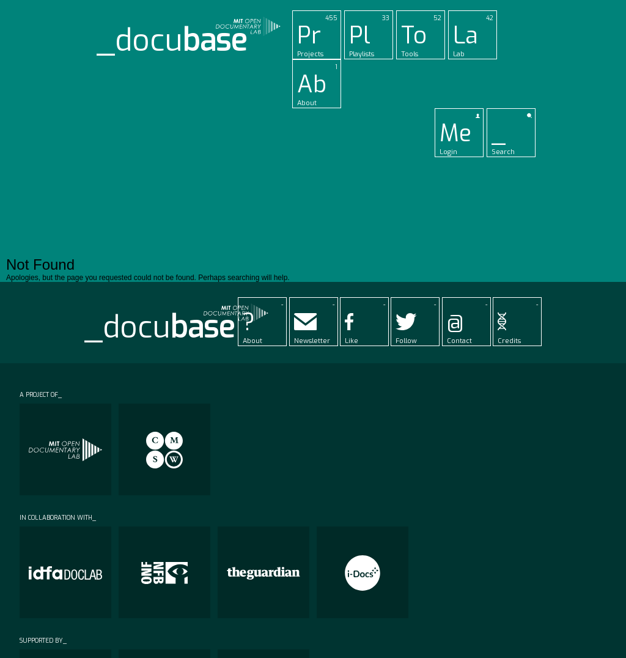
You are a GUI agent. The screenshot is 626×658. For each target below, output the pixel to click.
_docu (172, 41)
